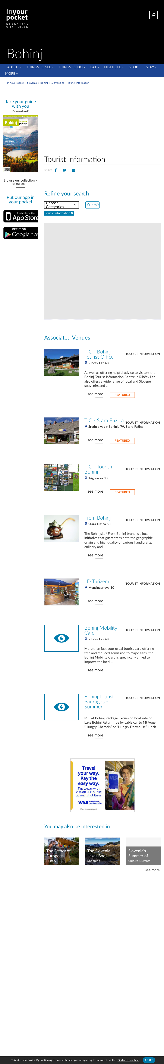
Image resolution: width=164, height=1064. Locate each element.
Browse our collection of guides (19, 182)
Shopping (93, 861)
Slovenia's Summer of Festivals (138, 853)
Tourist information (143, 354)
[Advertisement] (116, 119)
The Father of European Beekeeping (58, 853)
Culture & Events (139, 861)
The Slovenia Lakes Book (98, 853)
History (51, 861)
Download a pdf (20, 111)
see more (95, 394)
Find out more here (128, 1060)
